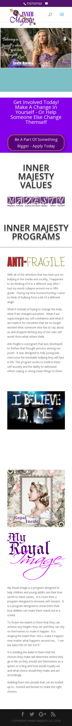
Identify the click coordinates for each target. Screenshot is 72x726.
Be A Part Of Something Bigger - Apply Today (36, 143)
